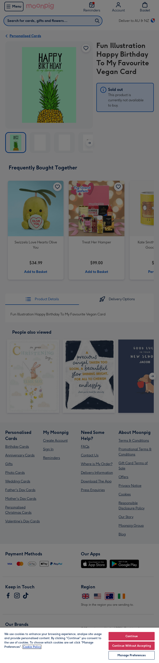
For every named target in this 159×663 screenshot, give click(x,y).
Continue (132, 636)
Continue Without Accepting (131, 645)
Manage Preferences (131, 655)
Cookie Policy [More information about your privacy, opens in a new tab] (32, 646)
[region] (79, 645)
